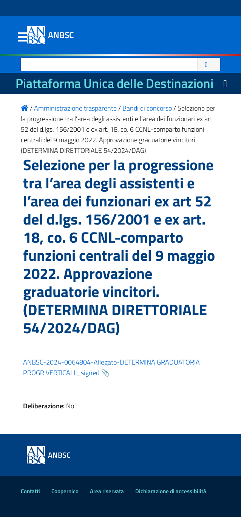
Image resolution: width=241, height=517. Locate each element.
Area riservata (107, 491)
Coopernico (65, 491)
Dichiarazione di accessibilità (170, 491)
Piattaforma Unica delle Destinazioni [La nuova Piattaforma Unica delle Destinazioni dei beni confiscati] (114, 83)
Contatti (30, 491)
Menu (22, 37)
